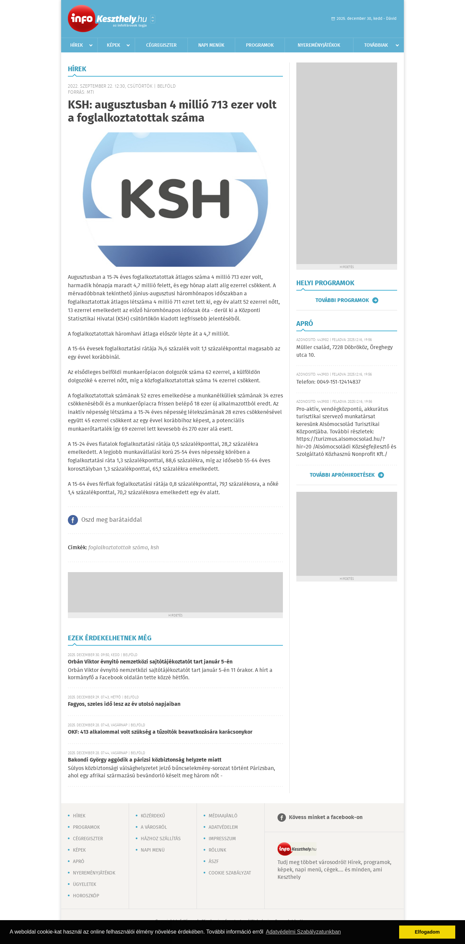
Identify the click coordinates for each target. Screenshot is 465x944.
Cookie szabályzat (230, 873)
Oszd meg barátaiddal (111, 520)
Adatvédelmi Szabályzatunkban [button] (303, 932)
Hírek (76, 45)
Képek (113, 45)
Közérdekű (153, 816)
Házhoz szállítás (161, 839)
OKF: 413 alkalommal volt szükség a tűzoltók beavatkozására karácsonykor (160, 732)
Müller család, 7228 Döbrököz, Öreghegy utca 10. (344, 351)
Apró (78, 861)
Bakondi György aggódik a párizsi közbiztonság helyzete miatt (144, 760)
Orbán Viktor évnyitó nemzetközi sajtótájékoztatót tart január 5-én (150, 662)
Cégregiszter (161, 45)
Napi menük (211, 45)
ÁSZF (214, 861)
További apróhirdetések (342, 475)
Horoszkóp (86, 896)
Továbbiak (376, 45)
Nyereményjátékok (319, 45)
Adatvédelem (223, 827)
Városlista (152, 19)
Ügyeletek (84, 884)
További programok (342, 300)
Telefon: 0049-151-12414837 (328, 382)
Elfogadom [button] (427, 932)
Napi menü (153, 850)
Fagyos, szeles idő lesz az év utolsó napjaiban (124, 704)
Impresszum (222, 839)
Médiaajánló (223, 816)
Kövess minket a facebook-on (326, 817)
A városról (154, 827)
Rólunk (217, 850)
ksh (155, 548)
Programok (260, 45)
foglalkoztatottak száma (118, 548)
